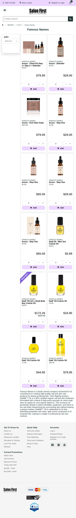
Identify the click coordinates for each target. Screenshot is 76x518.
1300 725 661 (10, 3)
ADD (35, 89)
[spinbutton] (29, 84)
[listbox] (11, 41)
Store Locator (27, 3)
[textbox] (35, 19)
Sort (6, 37)
